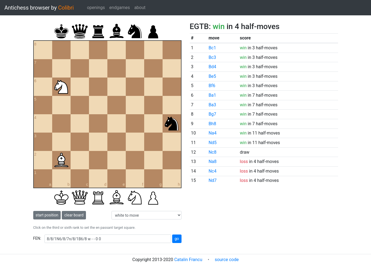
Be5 (212, 76)
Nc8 (212, 152)
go (177, 238)
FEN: (37, 238)
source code (227, 259)
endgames (119, 7)
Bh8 (212, 123)
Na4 (212, 133)
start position (47, 215)
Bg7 (212, 114)
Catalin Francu (188, 259)
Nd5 (212, 142)
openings (96, 7)
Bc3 (212, 57)
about (140, 7)
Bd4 (212, 66)
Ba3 (212, 104)
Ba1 (212, 95)
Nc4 (212, 171)
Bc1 (212, 47)
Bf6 (211, 85)
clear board (73, 215)
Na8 (212, 161)
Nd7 (212, 180)
